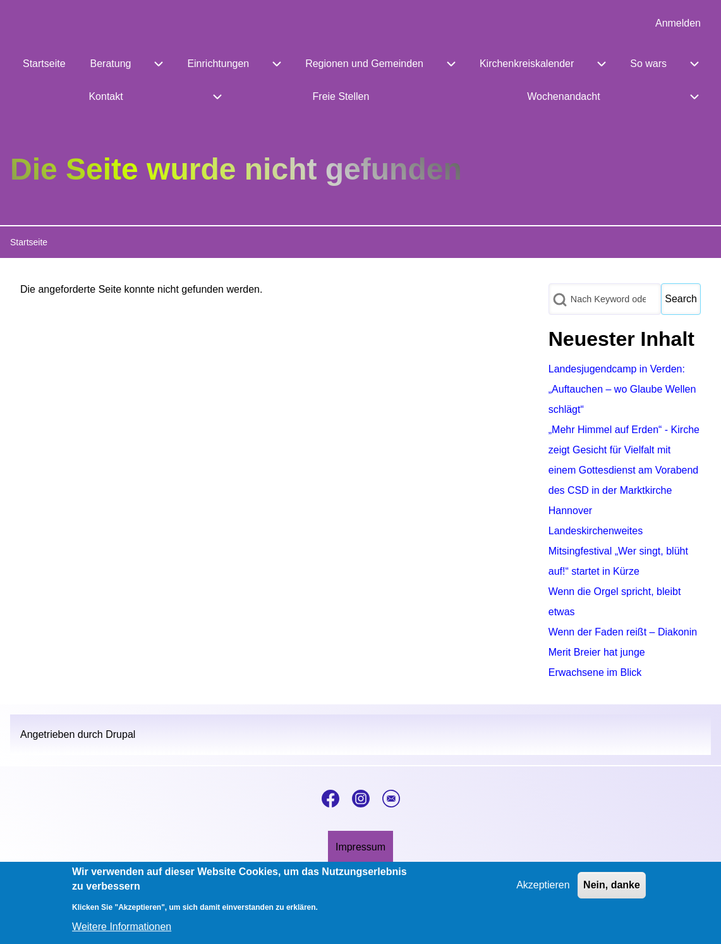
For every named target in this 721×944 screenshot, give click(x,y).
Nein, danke (611, 891)
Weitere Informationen (121, 933)
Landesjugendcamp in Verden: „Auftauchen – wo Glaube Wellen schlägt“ (622, 389)
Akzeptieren (543, 891)
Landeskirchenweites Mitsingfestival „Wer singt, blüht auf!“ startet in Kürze (618, 551)
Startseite (28, 242)
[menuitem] (678, 23)
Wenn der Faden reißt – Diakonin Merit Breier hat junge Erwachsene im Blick (622, 652)
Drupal (120, 734)
